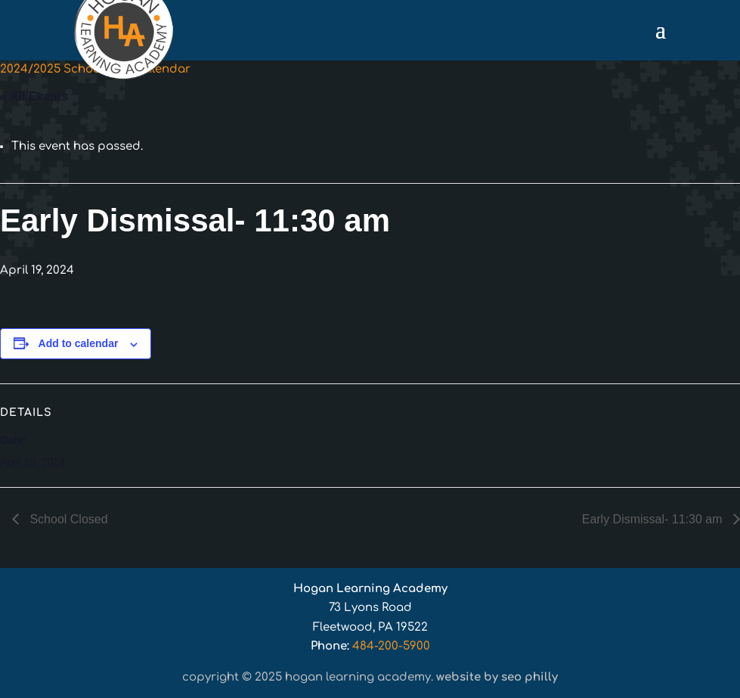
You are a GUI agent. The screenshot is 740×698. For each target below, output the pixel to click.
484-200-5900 (391, 646)
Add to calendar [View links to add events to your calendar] (79, 343)
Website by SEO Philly (497, 677)
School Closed (67, 519)
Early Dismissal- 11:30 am (654, 519)
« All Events (34, 96)
